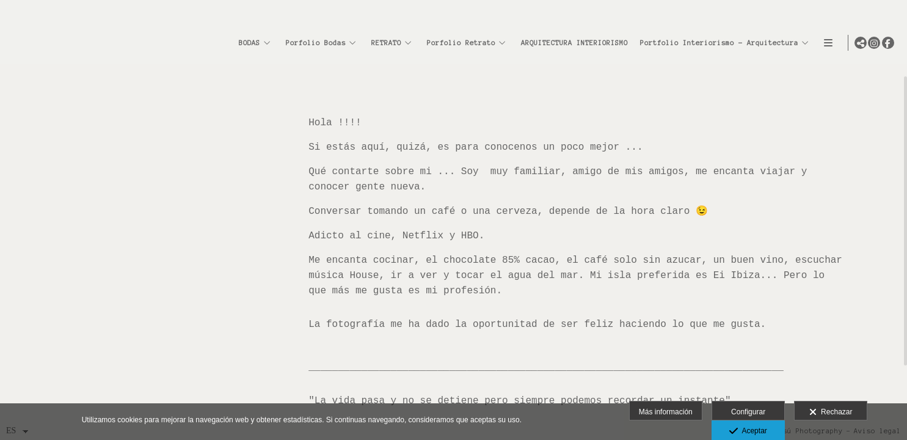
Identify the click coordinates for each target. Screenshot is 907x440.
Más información (666, 412)
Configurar (748, 412)
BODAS (246, 42)
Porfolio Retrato (458, 42)
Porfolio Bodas (313, 42)
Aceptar (748, 431)
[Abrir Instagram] (874, 43)
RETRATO (383, 42)
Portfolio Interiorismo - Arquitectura (716, 42)
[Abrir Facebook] (888, 43)
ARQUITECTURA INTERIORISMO (571, 42)
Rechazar (830, 412)
